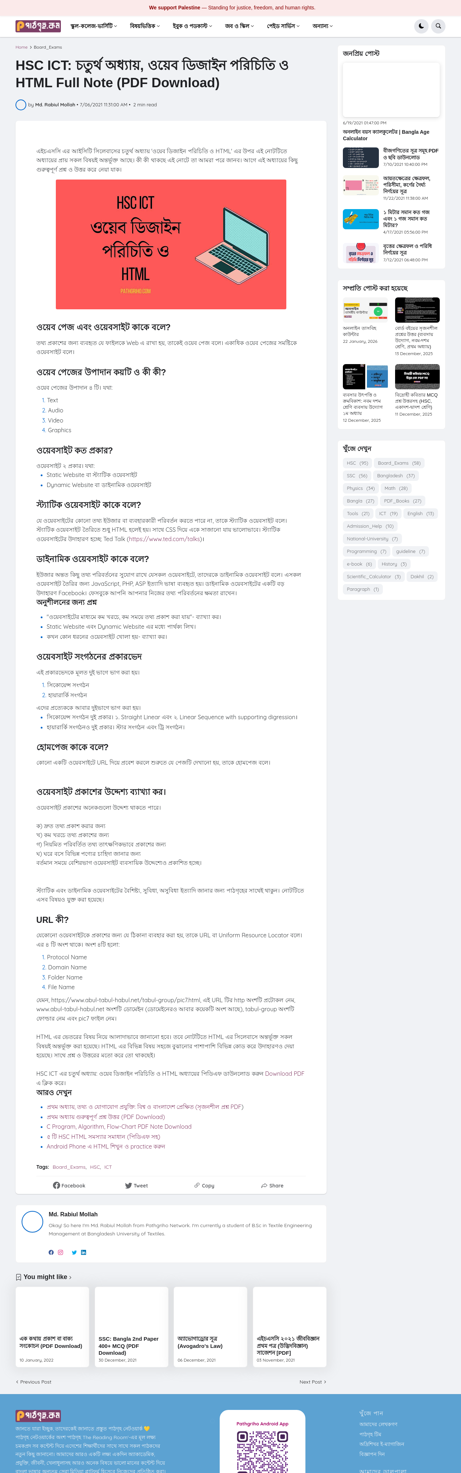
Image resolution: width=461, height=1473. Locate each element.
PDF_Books (402, 501)
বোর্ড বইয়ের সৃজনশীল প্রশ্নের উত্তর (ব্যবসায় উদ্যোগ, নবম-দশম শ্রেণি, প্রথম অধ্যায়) (416, 337)
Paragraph (363, 589)
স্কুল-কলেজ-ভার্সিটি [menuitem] (91, 26)
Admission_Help (370, 526)
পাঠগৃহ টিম (370, 1434)
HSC (95, 1167)
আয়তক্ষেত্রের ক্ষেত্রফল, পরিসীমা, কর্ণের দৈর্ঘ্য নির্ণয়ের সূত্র (406, 185)
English (420, 513)
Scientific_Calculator (374, 576)
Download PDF (285, 1073)
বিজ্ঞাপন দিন (372, 1454)
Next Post (311, 1382)
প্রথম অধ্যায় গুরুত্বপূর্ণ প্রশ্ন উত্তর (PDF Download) (106, 1116)
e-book (359, 564)
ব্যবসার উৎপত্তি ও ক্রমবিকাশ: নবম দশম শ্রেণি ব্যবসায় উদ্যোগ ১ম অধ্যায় (363, 404)
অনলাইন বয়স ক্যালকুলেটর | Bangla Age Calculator (386, 135)
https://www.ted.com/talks (164, 539)
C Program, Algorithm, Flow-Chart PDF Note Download (119, 1126)
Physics (361, 488)
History (394, 564)
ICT (108, 1167)
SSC (357, 475)
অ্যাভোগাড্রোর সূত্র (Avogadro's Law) (200, 1342)
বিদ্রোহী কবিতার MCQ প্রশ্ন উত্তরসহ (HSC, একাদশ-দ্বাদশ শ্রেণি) (416, 401)
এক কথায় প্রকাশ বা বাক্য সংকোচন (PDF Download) (50, 1342)
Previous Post (35, 1382)
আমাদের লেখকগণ (378, 1424)
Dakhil (422, 576)
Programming (366, 551)
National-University (372, 539)
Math (396, 488)
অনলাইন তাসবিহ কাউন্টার (359, 331)
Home (21, 47)
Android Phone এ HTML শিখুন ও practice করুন (106, 1146)
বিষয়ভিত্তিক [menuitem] (142, 26)
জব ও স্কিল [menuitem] (237, 26)
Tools (358, 513)
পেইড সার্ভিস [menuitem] (281, 26)
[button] (421, 26)
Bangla (360, 501)
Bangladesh (396, 475)
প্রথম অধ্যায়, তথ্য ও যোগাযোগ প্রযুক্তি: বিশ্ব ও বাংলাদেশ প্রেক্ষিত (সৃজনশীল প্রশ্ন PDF (144, 1106)
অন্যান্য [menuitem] (320, 26)
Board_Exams (48, 47)
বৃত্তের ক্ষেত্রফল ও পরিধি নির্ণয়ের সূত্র (407, 249)
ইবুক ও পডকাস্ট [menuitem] (190, 26)
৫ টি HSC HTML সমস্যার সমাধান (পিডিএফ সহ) (104, 1136)
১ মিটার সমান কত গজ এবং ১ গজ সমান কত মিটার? (406, 218)
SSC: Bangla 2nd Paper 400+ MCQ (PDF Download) (129, 1346)
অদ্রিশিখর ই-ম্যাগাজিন (381, 1444)
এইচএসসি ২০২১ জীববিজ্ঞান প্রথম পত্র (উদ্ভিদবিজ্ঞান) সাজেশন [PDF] (288, 1346)
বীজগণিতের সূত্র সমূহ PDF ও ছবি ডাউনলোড (411, 154)
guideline (410, 551)
